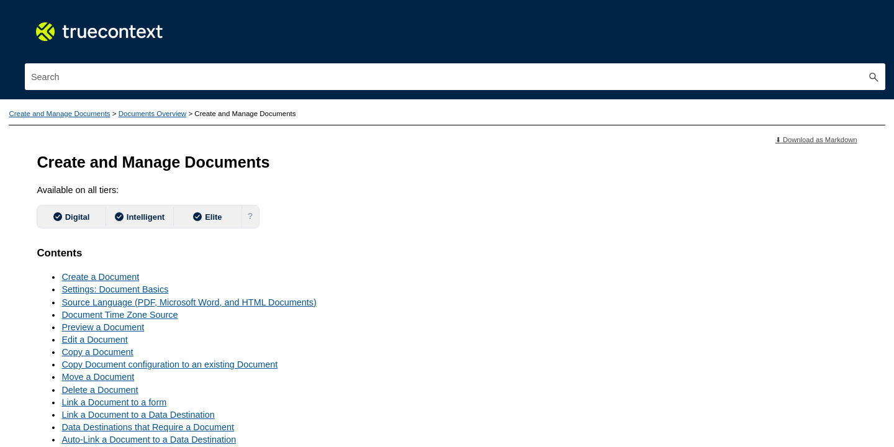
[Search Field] (761, 35)
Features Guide (130, 140)
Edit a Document (343, 312)
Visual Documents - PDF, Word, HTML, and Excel (139, 378)
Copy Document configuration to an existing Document (418, 336)
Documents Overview (139, 277)
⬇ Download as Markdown (816, 111)
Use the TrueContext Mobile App (130, 196)
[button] (874, 35)
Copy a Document (345, 324)
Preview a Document (351, 299)
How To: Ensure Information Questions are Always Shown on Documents (145, 343)
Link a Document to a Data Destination (386, 387)
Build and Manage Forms (130, 224)
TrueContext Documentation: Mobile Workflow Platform (130, 105)
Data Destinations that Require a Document (396, 399)
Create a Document (348, 249)
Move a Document (346, 349)
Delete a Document (348, 362)
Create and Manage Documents (130, 253)
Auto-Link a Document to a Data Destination (397, 412)
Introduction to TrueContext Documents (138, 297)
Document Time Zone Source (368, 287)
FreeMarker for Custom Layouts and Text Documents (139, 411)
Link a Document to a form (362, 374)
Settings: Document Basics (363, 261)
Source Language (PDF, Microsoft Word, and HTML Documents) (437, 274)
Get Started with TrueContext (130, 168)
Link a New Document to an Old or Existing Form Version (423, 424)
